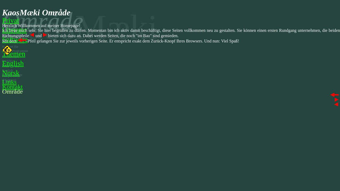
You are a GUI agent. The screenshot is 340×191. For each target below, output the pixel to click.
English (13, 63)
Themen (13, 54)
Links (9, 82)
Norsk (10, 73)
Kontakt (12, 86)
